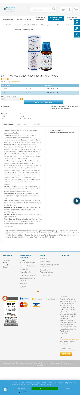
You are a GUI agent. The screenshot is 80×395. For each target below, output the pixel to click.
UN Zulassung (45, 275)
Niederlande (7, 265)
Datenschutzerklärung (27, 266)
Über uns (23, 287)
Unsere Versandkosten (27, 275)
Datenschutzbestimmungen (69, 340)
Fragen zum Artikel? (56, 130)
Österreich (6, 258)
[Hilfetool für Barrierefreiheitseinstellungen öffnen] (77, 201)
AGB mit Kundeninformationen (27, 262)
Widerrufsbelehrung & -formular (28, 279)
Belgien (5, 267)
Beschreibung (8, 124)
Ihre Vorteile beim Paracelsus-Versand (46, 271)
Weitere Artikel (23, 124)
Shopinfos (43, 258)
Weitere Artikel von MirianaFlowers (61, 133)
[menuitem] (4, 1)
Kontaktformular (25, 272)
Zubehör (36, 124)
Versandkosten (15, 81)
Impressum (24, 269)
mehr (68, 388)
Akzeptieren (44, 388)
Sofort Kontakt (45, 262)
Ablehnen (21, 388)
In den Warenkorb (43, 102)
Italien (5, 263)
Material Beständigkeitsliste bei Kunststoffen (49, 266)
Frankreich (6, 261)
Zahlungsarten (25, 283)
